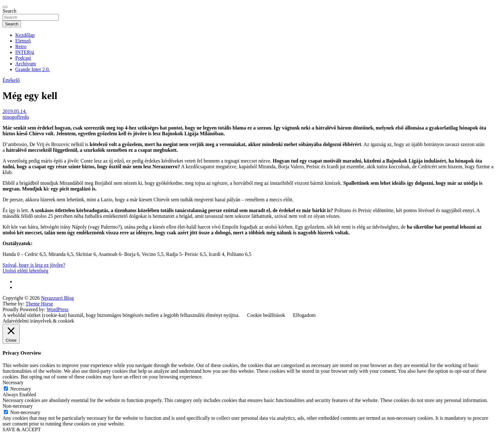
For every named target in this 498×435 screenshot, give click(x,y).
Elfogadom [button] (304, 315)
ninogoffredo (16, 117)
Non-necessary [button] (18, 406)
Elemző (23, 41)
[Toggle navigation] (5, 7)
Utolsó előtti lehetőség (25, 270)
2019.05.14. (15, 111)
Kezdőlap (25, 35)
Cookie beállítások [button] (266, 315)
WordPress (58, 309)
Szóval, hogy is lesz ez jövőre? (34, 265)
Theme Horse (39, 303)
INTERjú (24, 52)
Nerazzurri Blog (57, 298)
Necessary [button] (13, 382)
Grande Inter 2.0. (32, 69)
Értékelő (11, 80)
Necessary (20, 389)
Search (10, 11)
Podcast (23, 58)
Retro (21, 46)
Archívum (25, 63)
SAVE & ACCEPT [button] (22, 429)
